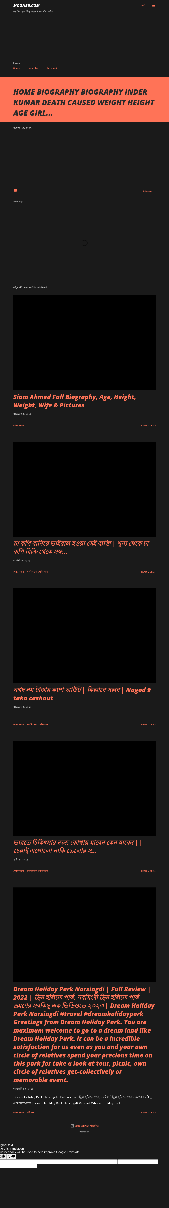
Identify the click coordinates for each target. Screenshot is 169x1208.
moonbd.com (26, 5)
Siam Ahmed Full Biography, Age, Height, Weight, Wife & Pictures (74, 401)
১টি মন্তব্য (31, 1112)
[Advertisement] (84, 38)
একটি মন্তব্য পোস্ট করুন (37, 571)
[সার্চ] (143, 5)
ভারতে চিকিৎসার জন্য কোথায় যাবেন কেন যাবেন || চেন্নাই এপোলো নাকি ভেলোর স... (77, 846)
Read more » (148, 425)
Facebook (52, 68)
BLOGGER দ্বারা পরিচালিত (84, 1125)
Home (16, 68)
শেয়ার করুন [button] (147, 191)
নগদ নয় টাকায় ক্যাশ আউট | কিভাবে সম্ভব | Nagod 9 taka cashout (82, 694)
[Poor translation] (11, 1156)
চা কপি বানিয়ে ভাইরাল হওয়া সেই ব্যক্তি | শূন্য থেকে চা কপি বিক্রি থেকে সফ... (80, 547)
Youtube (33, 68)
